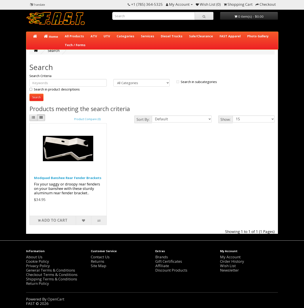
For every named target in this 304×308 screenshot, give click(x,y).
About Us (34, 256)
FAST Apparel (230, 36)
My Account (230, 256)
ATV (94, 36)
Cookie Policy (37, 261)
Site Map (98, 265)
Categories (125, 36)
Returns (97, 261)
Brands (161, 256)
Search (53, 50)
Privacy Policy (38, 265)
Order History (232, 261)
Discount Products (171, 270)
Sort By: (143, 119)
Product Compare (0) (87, 119)
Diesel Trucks (171, 36)
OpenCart (56, 299)
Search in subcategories (196, 81)
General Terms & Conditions (50, 270)
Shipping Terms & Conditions (51, 279)
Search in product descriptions (54, 89)
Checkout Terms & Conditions (52, 274)
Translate (37, 5)
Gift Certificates (168, 261)
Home (51, 36)
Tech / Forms (75, 45)
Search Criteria (40, 76)
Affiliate (162, 265)
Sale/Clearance (201, 36)
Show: (225, 119)
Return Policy (37, 283)
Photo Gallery (258, 36)
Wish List (228, 265)
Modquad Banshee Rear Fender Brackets (67, 178)
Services (147, 36)
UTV (107, 36)
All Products (74, 36)
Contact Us (100, 256)
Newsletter (229, 270)
